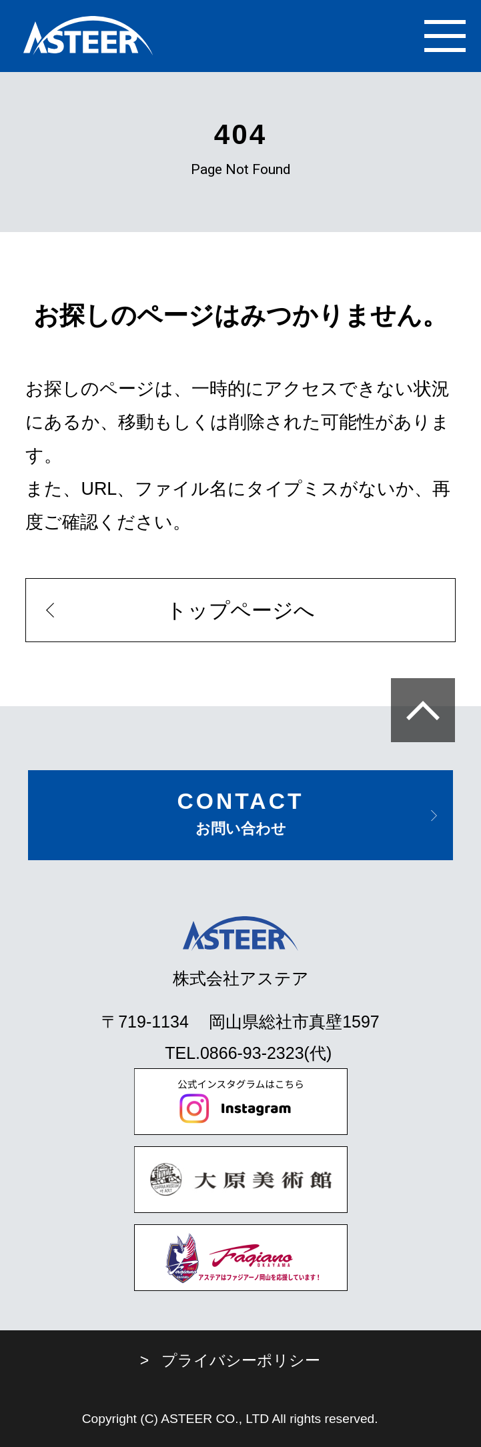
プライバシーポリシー (240, 1360)
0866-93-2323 (252, 1053)
